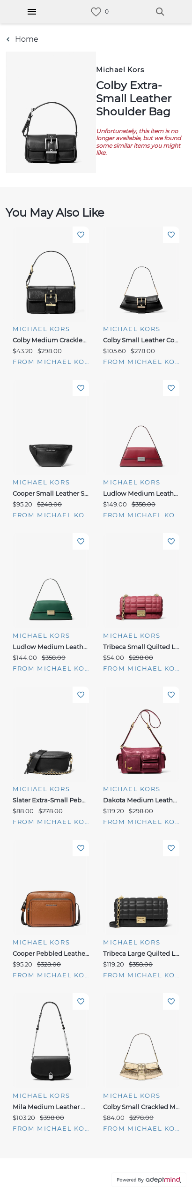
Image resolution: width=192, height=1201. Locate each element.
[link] (96, 12)
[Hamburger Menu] (32, 12)
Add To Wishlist (80, 234)
